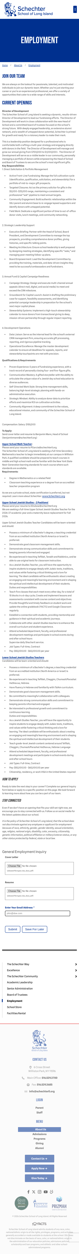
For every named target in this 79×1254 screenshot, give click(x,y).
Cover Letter (11, 857)
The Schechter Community (22, 976)
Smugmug (51, 1192)
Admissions (39, 1134)
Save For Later (34, 929)
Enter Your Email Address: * (20, 907)
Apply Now (39, 1168)
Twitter (33, 1192)
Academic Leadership (19, 982)
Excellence (13, 970)
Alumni (39, 1148)
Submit (12, 929)
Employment (14, 1000)
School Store (14, 1007)
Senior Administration (20, 988)
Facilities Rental (16, 1013)
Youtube (46, 1192)
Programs (39, 1138)
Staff (39, 1112)
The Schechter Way (18, 964)
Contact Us (39, 1159)
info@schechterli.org (42, 1091)
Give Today (39, 1178)
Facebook (28, 1192)
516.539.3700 (49, 1077)
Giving (40, 1143)
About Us (40, 1129)
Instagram (39, 1192)
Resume (9, 882)
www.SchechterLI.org (53, 496)
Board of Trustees (17, 994)
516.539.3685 (44, 1084)
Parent (39, 1107)
